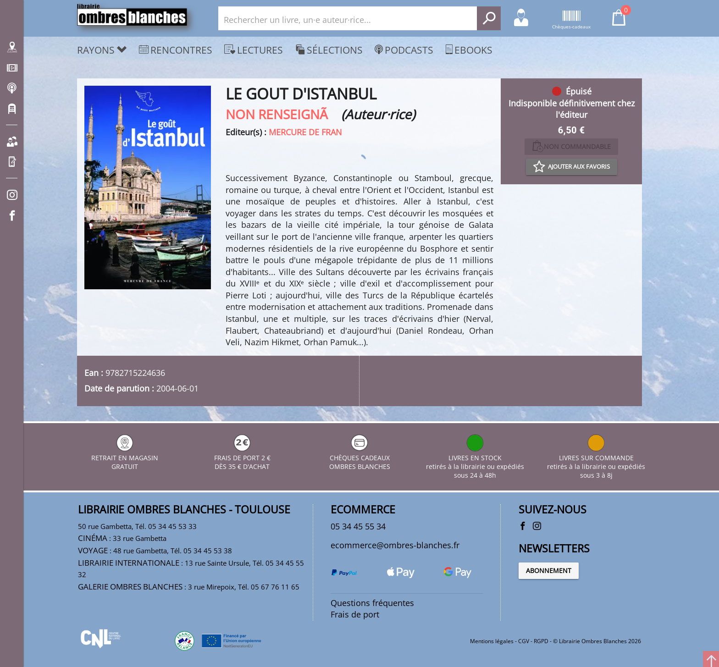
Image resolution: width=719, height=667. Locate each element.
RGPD (541, 641)
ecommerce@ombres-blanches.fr (395, 545)
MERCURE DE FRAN (305, 132)
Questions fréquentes (372, 602)
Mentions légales (492, 641)
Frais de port (355, 614)
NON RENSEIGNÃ (282, 114)
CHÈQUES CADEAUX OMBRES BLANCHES (359, 458)
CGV (523, 641)
